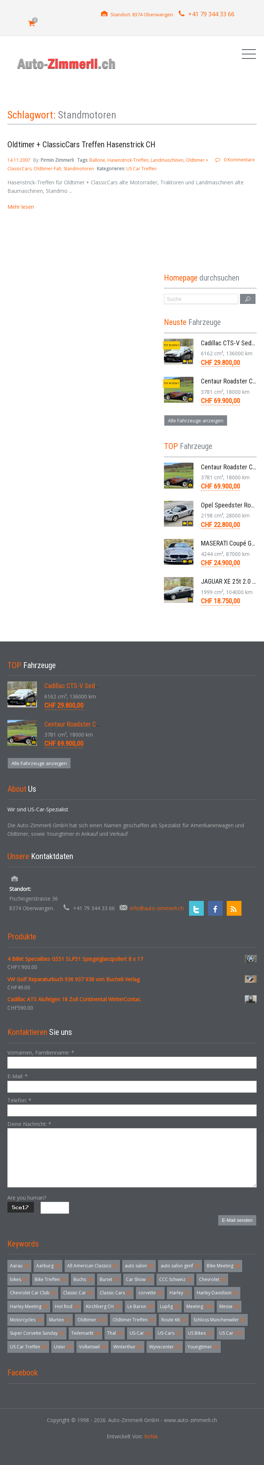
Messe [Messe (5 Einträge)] (229, 1306)
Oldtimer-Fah (47, 168)
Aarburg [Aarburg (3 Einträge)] (48, 1266)
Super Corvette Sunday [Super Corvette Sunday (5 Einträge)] (37, 1333)
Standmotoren (79, 168)
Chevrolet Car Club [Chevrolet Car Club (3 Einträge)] (33, 1293)
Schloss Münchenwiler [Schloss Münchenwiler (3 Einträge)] (219, 1320)
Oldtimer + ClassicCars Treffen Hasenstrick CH (81, 144)
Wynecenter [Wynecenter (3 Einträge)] (164, 1347)
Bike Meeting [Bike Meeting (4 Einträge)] (223, 1266)
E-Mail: (17, 1076)
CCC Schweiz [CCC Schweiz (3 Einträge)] (175, 1279)
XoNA (151, 1436)
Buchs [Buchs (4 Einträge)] (82, 1279)
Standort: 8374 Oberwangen (141, 14)
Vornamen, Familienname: (40, 1052)
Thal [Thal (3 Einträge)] (114, 1333)
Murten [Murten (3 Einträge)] (59, 1320)
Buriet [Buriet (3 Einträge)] (109, 1279)
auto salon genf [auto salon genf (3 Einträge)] (180, 1266)
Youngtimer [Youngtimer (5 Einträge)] (203, 1347)
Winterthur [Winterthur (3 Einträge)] (127, 1347)
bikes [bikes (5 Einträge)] (18, 1279)
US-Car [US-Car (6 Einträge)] (140, 1333)
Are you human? (26, 1197)
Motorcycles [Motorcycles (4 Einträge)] (26, 1320)
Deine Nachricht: (29, 1123)
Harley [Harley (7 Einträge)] (179, 1293)
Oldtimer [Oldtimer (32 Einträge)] (91, 1320)
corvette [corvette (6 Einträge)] (150, 1293)
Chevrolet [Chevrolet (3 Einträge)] (212, 1279)
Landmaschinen (167, 160)
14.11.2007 (19, 160)
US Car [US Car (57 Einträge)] (230, 1333)
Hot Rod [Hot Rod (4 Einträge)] (67, 1306)
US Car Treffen (141, 168)
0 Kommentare (239, 160)
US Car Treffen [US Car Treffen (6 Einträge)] (28, 1347)
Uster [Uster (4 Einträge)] (63, 1347)
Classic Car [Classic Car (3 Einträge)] (77, 1293)
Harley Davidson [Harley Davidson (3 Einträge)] (217, 1293)
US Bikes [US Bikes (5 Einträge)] (200, 1333)
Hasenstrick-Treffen (127, 160)
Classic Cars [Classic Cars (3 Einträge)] (115, 1293)
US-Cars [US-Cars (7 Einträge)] (169, 1333)
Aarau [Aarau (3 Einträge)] (19, 1266)
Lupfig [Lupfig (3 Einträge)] (169, 1306)
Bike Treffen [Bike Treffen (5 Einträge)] (50, 1279)
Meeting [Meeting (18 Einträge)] (199, 1306)
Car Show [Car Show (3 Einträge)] (139, 1279)
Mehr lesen (20, 206)
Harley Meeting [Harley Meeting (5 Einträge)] (29, 1306)
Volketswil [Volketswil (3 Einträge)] (92, 1347)
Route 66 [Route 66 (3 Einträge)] (173, 1320)
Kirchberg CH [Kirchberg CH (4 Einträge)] (103, 1306)
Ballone (97, 160)
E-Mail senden (237, 1220)
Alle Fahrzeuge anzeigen (195, 420)
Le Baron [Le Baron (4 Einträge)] (139, 1306)
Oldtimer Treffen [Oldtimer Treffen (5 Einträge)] (133, 1320)
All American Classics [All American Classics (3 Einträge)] (92, 1266)
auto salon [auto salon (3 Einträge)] (139, 1266)
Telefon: (19, 1100)
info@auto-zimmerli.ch (157, 908)
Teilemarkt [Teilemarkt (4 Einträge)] (85, 1333)
